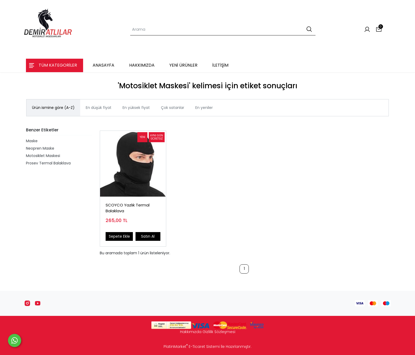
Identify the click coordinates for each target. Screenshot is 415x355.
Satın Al (148, 236)
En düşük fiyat (98, 107)
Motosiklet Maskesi (43, 155)
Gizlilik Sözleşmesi (218, 331)
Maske (32, 141)
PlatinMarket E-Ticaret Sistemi (192, 346)
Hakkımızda (190, 331)
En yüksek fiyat (136, 107)
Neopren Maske (40, 148)
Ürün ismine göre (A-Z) (53, 107)
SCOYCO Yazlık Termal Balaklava (128, 208)
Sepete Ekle (119, 236)
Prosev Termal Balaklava (48, 163)
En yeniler (204, 107)
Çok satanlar (172, 107)
